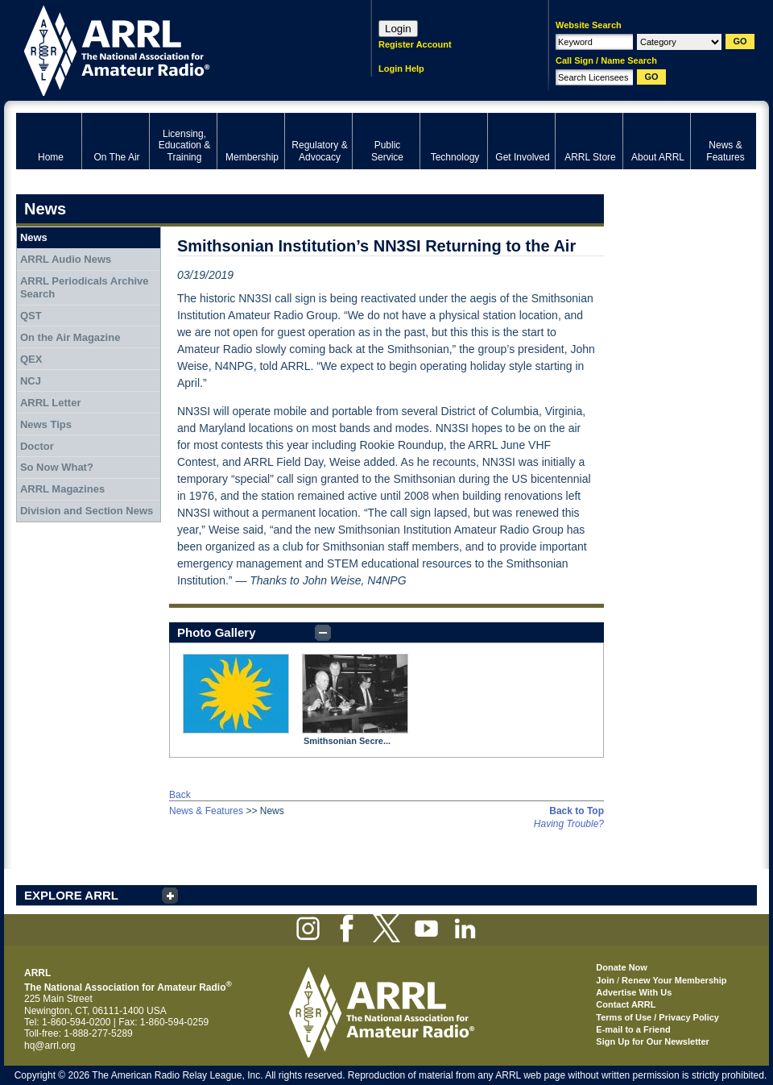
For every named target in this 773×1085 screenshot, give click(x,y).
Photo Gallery (216, 632)
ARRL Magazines (62, 489)
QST (31, 316)
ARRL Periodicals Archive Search (84, 287)
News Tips (46, 424)
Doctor (37, 446)
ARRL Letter (50, 403)
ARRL (173, 49)
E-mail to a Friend (633, 1029)
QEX (31, 359)
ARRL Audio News (65, 259)
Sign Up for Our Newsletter (652, 1041)
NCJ (30, 381)
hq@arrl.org (50, 1045)
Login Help (401, 68)
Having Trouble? (569, 823)
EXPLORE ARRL (71, 895)
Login (398, 29)
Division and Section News (86, 511)
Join (605, 980)
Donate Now (621, 967)
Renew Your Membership (674, 980)
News (34, 237)
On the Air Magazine (70, 337)
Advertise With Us (634, 992)
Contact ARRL (625, 1004)
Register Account (415, 44)
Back (180, 794)
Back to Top (576, 811)
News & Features (206, 811)
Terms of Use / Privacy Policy (657, 1017)
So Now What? (56, 467)
